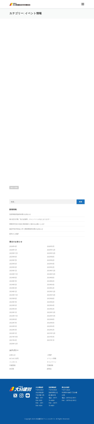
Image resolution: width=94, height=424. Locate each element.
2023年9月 (13, 298)
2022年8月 (50, 319)
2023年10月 (51, 295)
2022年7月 (13, 323)
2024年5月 (13, 285)
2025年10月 (51, 253)
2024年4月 (50, 285)
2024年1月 (13, 291)
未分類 (11, 369)
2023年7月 (13, 302)
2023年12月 (51, 291)
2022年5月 (13, 326)
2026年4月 (13, 246)
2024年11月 (13, 274)
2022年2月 (50, 330)
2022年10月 (51, 316)
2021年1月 (50, 340)
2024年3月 (13, 288)
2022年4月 (50, 326)
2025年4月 (50, 264)
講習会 (49, 369)
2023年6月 (50, 302)
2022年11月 (13, 316)
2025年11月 (13, 253)
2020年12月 (13, 344)
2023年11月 (13, 295)
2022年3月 (13, 330)
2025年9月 (13, 257)
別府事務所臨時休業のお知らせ (20, 214)
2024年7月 (13, 281)
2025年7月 (13, 260)
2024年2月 (50, 288)
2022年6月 (50, 323)
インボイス (13, 362)
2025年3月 (13, 267)
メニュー (83, 4)
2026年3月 (50, 246)
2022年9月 (13, 319)
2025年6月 (50, 260)
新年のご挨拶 (14, 234)
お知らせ (12, 355)
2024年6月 (50, 281)
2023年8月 (50, 298)
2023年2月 (50, 309)
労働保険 (50, 365)
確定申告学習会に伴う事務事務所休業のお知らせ (26, 229)
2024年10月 (51, 274)
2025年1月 (13, 271)
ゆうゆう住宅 (14, 358)
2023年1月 (13, 312)
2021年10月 (13, 337)
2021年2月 (13, 340)
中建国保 (12, 365)
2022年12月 (51, 312)
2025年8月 (50, 257)
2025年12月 (51, 250)
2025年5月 (13, 264)
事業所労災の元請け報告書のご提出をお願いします (26, 224)
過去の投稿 (14, 187)
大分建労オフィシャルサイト (46, 419)
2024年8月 (50, 278)
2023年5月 (13, 305)
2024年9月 (13, 278)
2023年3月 (13, 309)
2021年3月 (50, 337)
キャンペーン (51, 362)
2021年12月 (51, 333)
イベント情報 (51, 358)
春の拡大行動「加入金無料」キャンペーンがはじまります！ (30, 219)
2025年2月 (50, 267)
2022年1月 (13, 333)
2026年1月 (13, 250)
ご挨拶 (49, 355)
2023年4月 (50, 305)
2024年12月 (51, 271)
